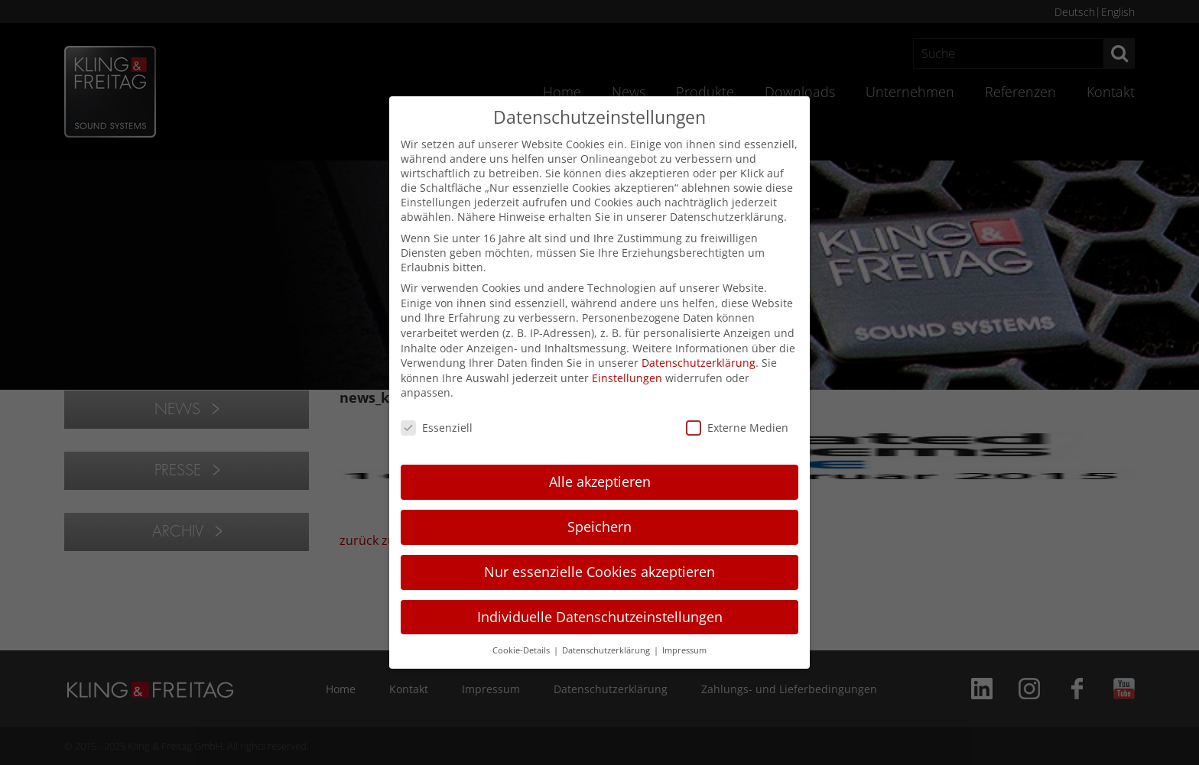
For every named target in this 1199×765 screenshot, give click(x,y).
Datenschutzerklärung (698, 362)
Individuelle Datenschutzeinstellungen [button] (600, 617)
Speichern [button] (599, 526)
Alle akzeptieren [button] (600, 481)
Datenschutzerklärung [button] (607, 650)
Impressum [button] (684, 650)
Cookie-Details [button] (522, 650)
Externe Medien (737, 427)
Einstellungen (627, 378)
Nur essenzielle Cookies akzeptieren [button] (599, 571)
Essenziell (437, 427)
